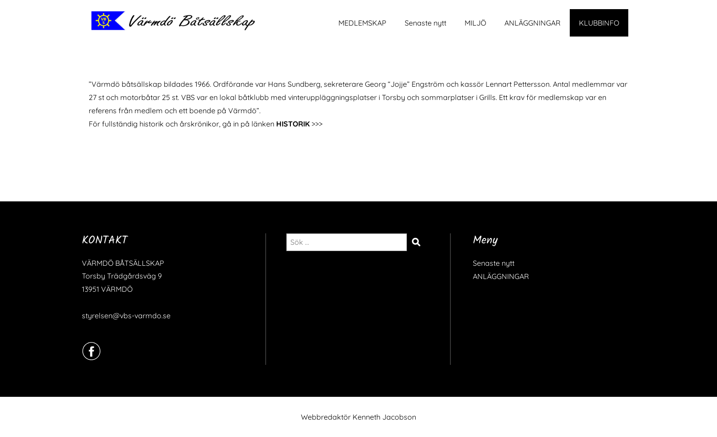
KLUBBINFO (599, 22)
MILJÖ (475, 22)
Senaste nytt (425, 22)
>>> (299, 123)
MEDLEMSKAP (362, 22)
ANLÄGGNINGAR (532, 22)
